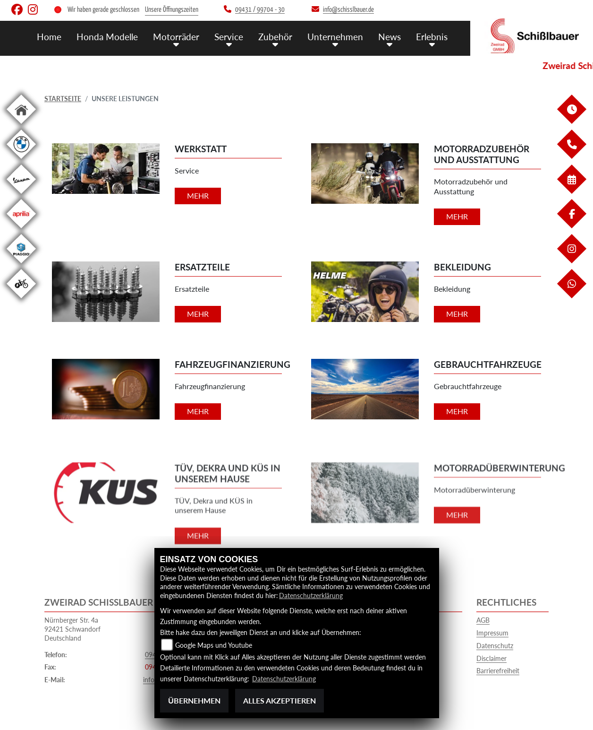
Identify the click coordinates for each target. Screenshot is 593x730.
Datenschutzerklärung (311, 595)
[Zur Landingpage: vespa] (21, 195)
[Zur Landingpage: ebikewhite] (21, 299)
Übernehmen (194, 700)
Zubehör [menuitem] (275, 36)
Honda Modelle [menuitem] (107, 36)
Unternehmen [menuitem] (335, 36)
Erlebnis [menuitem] (432, 36)
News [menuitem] (389, 36)
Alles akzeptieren (279, 700)
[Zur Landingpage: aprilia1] (21, 230)
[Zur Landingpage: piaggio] (21, 265)
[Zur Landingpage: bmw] (21, 160)
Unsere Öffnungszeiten (171, 9)
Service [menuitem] (228, 36)
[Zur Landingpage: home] (21, 125)
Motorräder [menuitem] (176, 36)
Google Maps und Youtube (213, 645)
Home (49, 36)
